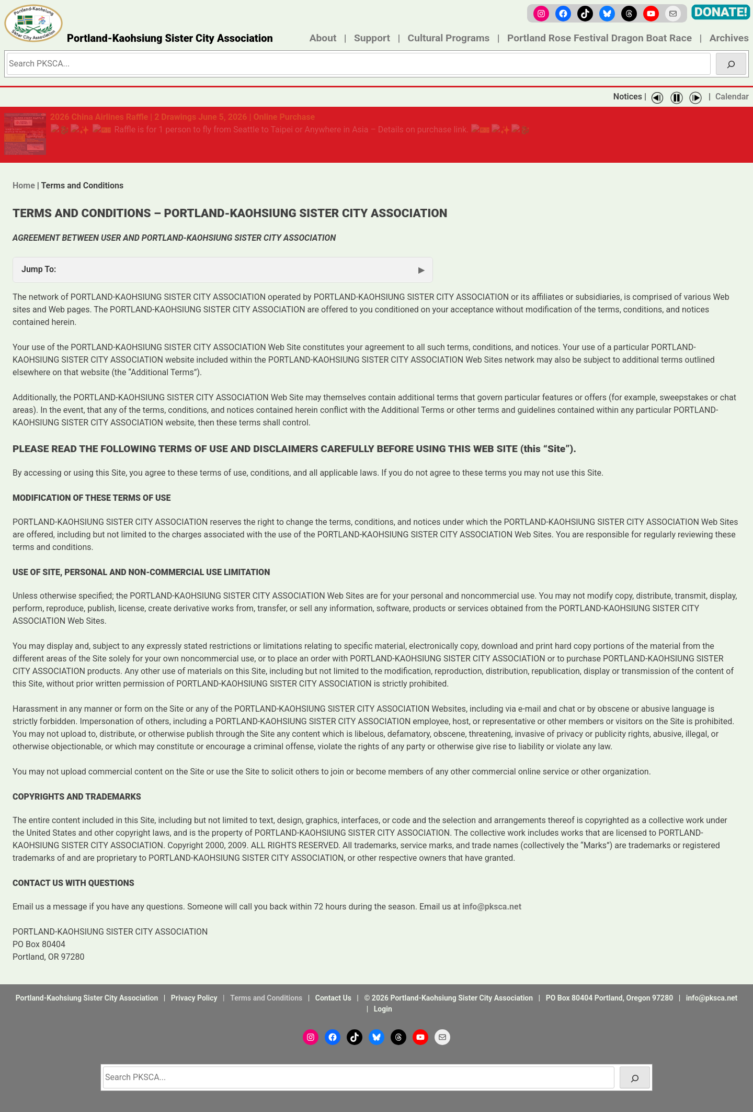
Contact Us (333, 998)
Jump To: (38, 269)
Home (24, 185)
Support (372, 38)
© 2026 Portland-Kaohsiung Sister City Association (448, 998)
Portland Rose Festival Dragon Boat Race (599, 38)
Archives (729, 38)
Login (383, 1009)
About (323, 38)
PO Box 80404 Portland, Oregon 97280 (610, 998)
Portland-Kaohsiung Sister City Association (170, 38)
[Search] (731, 64)
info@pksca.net (712, 998)
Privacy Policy (194, 998)
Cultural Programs (449, 38)
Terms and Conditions (266, 998)
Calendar (732, 97)
